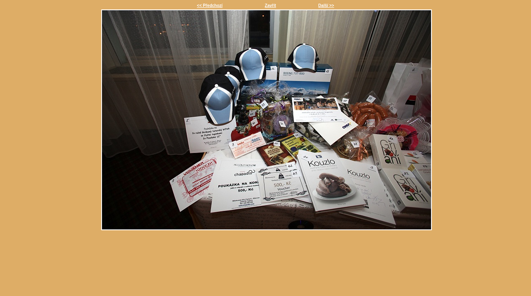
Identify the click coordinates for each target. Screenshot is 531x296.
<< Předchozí (210, 5)
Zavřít (270, 5)
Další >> (326, 5)
